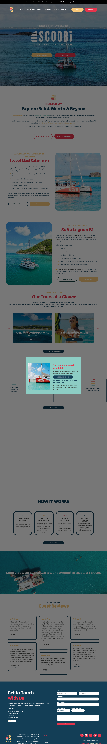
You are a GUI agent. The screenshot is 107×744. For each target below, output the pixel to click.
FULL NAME (59, 691)
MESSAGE (59, 714)
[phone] (99, 735)
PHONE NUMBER (60, 696)
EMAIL (80, 691)
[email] (86, 735)
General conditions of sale (90, 740)
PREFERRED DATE (61, 708)
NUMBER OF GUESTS (76, 708)
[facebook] (82, 735)
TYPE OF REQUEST (61, 702)
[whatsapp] (95, 735)
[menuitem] (22, 10)
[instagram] (90, 735)
